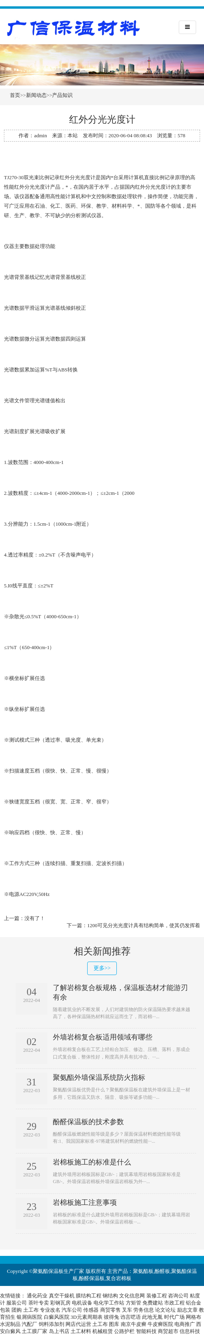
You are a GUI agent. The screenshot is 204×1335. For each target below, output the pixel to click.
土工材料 (81, 1331)
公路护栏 (124, 1331)
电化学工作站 (109, 1303)
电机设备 (82, 1303)
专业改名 (50, 1310)
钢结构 (110, 1296)
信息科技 (190, 1331)
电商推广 (184, 1324)
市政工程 (174, 1303)
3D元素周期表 (87, 1317)
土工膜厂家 (34, 1331)
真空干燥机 (62, 1296)
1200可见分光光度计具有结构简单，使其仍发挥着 (143, 925)
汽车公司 (72, 1310)
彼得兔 (111, 1317)
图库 (114, 1324)
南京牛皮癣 (133, 1324)
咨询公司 (178, 1296)
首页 (15, 95)
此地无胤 (152, 1317)
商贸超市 (168, 1331)
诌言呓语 (130, 1317)
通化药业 (37, 1296)
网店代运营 (78, 1324)
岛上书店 (59, 1331)
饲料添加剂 (51, 1324)
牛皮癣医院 (160, 1324)
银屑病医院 (29, 1317)
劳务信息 (143, 1310)
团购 (16, 1310)
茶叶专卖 (38, 1303)
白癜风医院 (56, 1317)
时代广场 (174, 1317)
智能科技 (146, 1331)
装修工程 (156, 1296)
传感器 (91, 1310)
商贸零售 (110, 1310)
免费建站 (152, 1303)
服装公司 (16, 1303)
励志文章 (187, 1310)
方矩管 (133, 1303)
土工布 (31, 1310)
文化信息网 (132, 1296)
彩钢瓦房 (60, 1303)
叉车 (127, 1310)
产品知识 (62, 95)
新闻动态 (36, 95)
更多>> (102, 968)
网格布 (193, 1317)
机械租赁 (102, 1331)
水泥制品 (10, 1324)
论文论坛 (165, 1310)
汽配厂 (29, 1324)
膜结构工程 (88, 1296)
